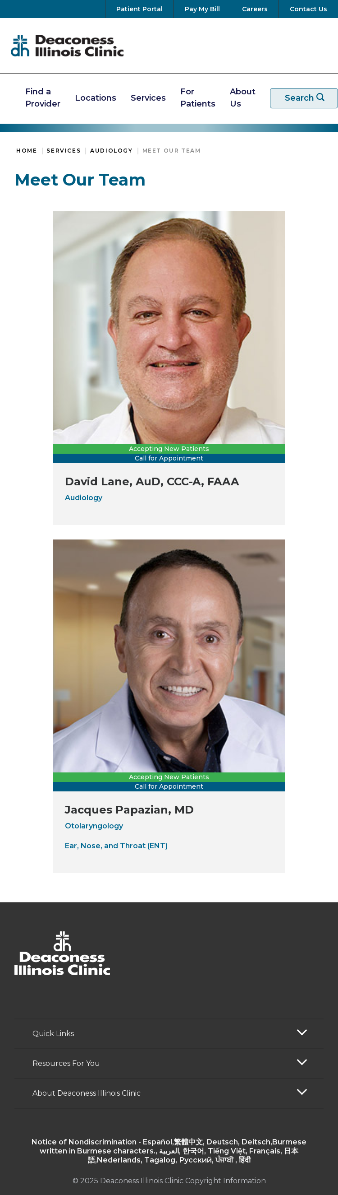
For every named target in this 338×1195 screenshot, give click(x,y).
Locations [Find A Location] (95, 98)
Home (26, 150)
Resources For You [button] (66, 1063)
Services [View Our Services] (148, 98)
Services (63, 150)
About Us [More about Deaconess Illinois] (243, 98)
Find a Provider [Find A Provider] (42, 98)
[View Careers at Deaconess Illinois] (255, 9)
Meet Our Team (171, 150)
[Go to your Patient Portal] (139, 9)
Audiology (111, 150)
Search (309, 98)
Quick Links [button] (53, 1033)
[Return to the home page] (67, 45)
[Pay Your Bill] (202, 9)
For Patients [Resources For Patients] (197, 98)
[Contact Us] (306, 9)
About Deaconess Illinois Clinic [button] (86, 1093)
